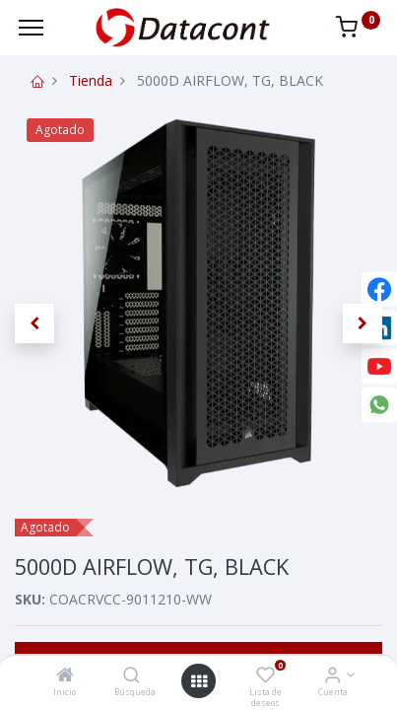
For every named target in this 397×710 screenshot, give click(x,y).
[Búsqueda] (131, 676)
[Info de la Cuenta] (332, 676)
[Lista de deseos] (265, 676)
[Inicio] (65, 676)
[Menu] (31, 27)
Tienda (90, 80)
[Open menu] (199, 681)
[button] (34, 323)
